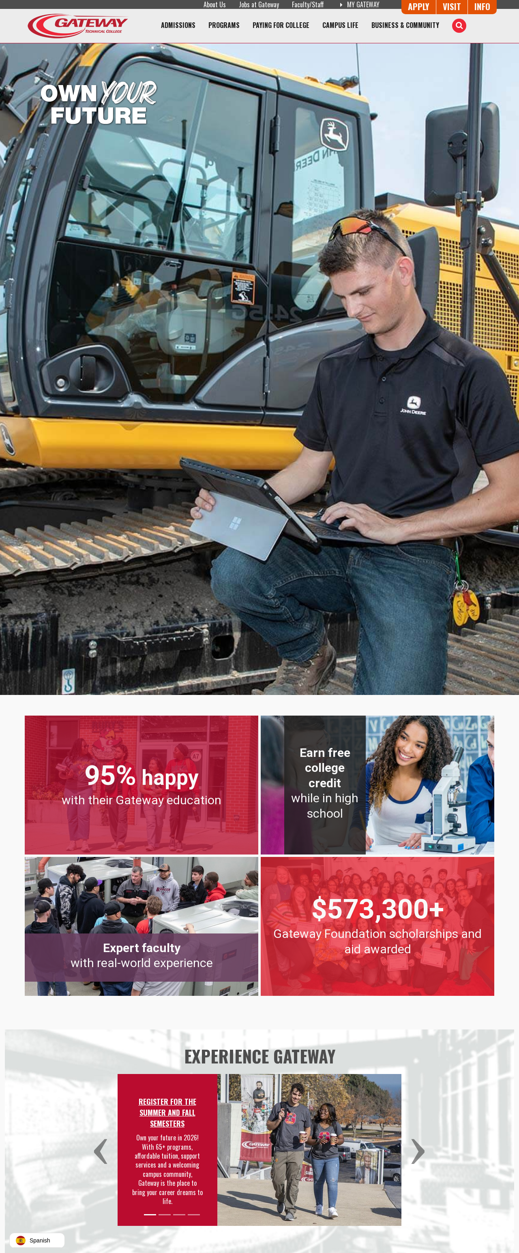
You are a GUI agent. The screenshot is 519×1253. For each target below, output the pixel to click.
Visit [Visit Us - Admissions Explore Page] (452, 6)
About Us (215, 4)
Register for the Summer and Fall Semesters (167, 1112)
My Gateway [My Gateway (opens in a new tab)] (358, 4)
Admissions (178, 25)
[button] (104, 1150)
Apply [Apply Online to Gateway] (418, 6)
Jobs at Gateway (259, 4)
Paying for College (281, 25)
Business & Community (405, 25)
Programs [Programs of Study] (224, 25)
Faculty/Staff (308, 4)
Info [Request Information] (482, 6)
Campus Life (340, 25)
